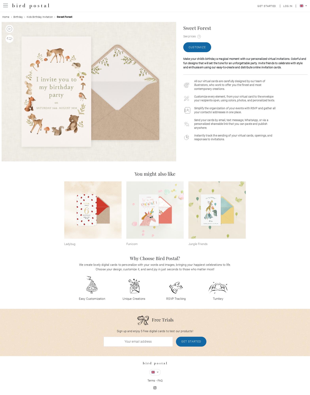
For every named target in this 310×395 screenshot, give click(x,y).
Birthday (18, 16)
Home (5, 16)
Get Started (191, 341)
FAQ (160, 380)
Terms (151, 380)
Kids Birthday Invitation (40, 16)
